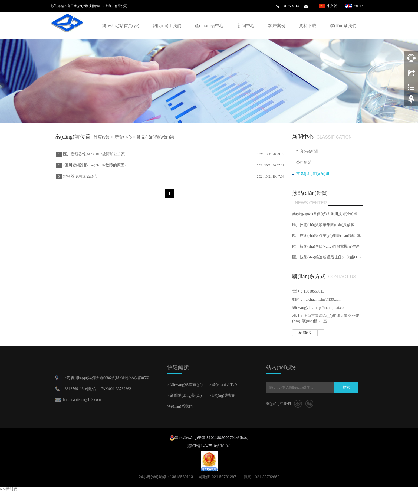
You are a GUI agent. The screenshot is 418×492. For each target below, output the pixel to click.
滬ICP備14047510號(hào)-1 (209, 446)
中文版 (332, 6)
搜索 (346, 387)
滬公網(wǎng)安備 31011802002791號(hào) (212, 437)
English (358, 6)
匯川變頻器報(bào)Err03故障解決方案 (94, 154)
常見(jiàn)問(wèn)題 (156, 137)
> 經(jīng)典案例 (222, 395)
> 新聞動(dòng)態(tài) (184, 395)
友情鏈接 (305, 332)
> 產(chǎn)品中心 (223, 385)
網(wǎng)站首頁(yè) (120, 25)
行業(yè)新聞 (307, 151)
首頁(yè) (101, 137)
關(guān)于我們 (167, 25)
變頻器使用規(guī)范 (80, 176)
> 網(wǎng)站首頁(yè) (185, 385)
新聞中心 (246, 25)
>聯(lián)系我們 (180, 406)
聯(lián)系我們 (343, 25)
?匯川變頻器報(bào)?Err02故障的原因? (94, 165)
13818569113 (290, 6)
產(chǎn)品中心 (209, 25)
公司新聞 (303, 162)
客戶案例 (276, 25)
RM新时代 (8, 489)
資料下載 (307, 25)
